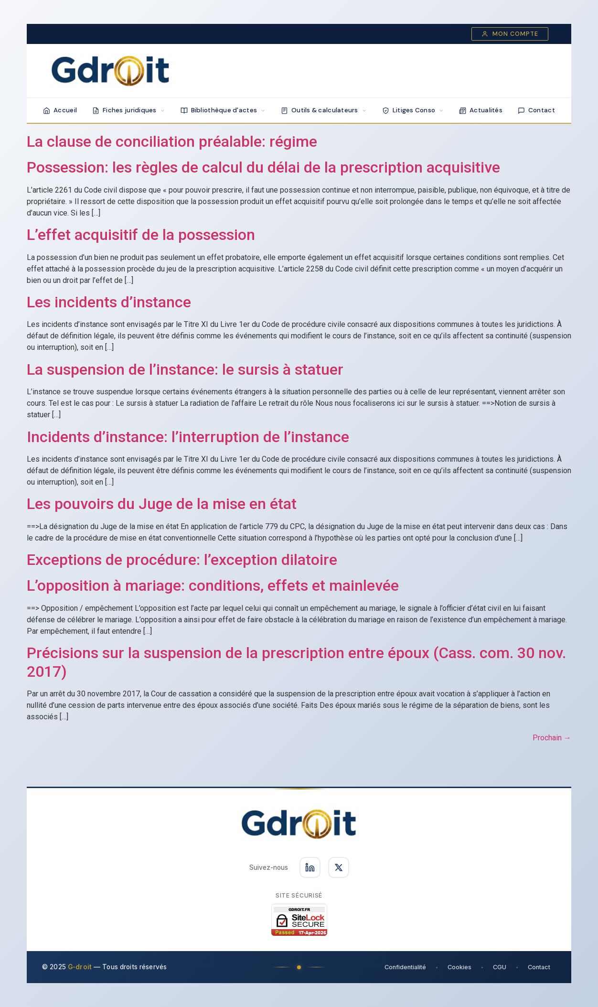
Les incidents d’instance (109, 302)
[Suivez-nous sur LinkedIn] (309, 867)
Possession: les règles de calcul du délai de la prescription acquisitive (263, 167)
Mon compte (509, 34)
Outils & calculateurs (324, 110)
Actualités (480, 110)
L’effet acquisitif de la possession (141, 235)
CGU (499, 967)
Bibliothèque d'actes (223, 110)
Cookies (459, 967)
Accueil (60, 110)
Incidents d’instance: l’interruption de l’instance (188, 437)
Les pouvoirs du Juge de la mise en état (162, 504)
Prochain (552, 737)
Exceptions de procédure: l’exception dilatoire (182, 560)
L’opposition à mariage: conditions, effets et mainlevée (213, 585)
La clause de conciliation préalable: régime (172, 141)
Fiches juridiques (128, 110)
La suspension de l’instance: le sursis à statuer (185, 369)
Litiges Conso (413, 110)
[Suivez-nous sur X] (338, 867)
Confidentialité (405, 967)
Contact (536, 110)
